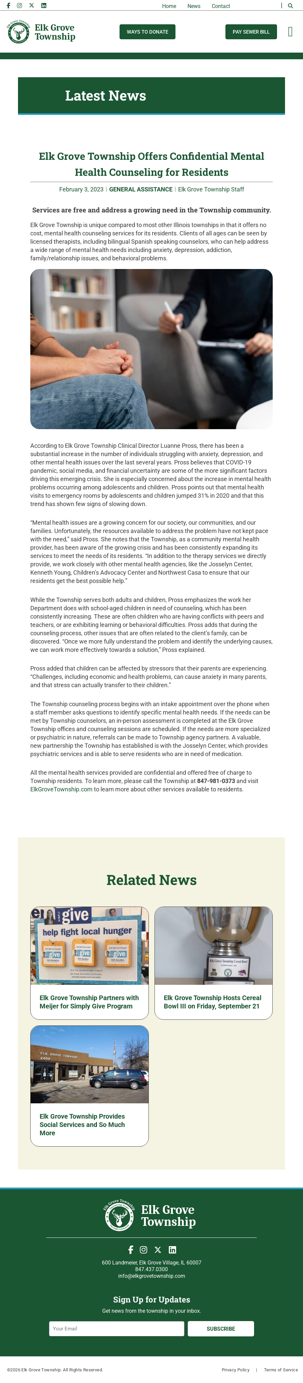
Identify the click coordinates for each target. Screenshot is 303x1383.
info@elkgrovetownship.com (151, 1276)
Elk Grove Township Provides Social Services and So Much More (82, 1124)
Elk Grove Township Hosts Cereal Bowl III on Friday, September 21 (212, 1002)
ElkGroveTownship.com (61, 789)
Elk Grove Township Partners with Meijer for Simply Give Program (89, 1002)
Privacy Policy (236, 1369)
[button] (290, 6)
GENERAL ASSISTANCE (140, 189)
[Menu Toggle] (290, 32)
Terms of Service (281, 1369)
